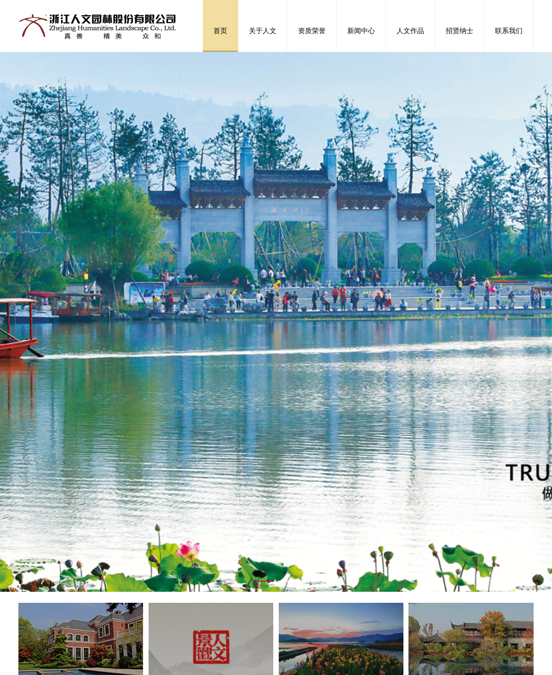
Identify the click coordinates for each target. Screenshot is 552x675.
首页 (220, 30)
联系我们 (509, 30)
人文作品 (410, 30)
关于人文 (262, 30)
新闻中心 (361, 30)
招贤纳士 (459, 30)
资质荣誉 (312, 30)
